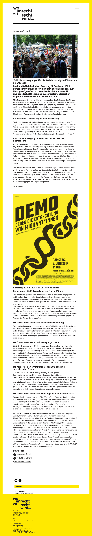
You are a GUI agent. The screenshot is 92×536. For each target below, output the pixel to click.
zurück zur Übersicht (22, 31)
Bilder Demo (18, 186)
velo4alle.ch (29, 493)
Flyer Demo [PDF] (23, 454)
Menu (77, 7)
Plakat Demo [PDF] (24, 458)
